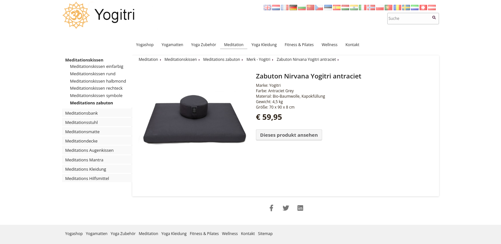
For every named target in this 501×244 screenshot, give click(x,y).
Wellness (329, 44)
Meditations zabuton (91, 103)
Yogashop (145, 44)
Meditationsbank (81, 113)
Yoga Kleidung (264, 44)
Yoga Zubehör (203, 44)
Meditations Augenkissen (89, 150)
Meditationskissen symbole (96, 95)
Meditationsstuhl (81, 122)
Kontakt (352, 44)
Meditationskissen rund (92, 74)
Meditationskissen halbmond (98, 81)
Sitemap (265, 233)
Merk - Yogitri (258, 59)
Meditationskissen (84, 60)
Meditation (233, 44)
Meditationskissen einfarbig (96, 66)
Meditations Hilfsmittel (87, 178)
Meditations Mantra (84, 160)
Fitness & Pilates (299, 44)
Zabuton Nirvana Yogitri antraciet (306, 59)
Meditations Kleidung (85, 169)
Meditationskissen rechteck (96, 88)
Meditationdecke (81, 141)
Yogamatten (172, 44)
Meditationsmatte (82, 131)
